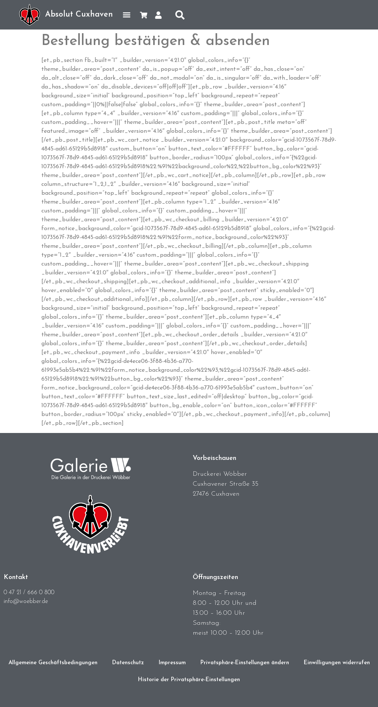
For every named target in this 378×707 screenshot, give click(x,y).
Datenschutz (128, 663)
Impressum (172, 663)
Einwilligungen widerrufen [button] (337, 663)
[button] (126, 15)
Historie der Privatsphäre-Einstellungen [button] (189, 680)
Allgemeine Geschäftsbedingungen (52, 663)
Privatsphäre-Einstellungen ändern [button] (244, 663)
